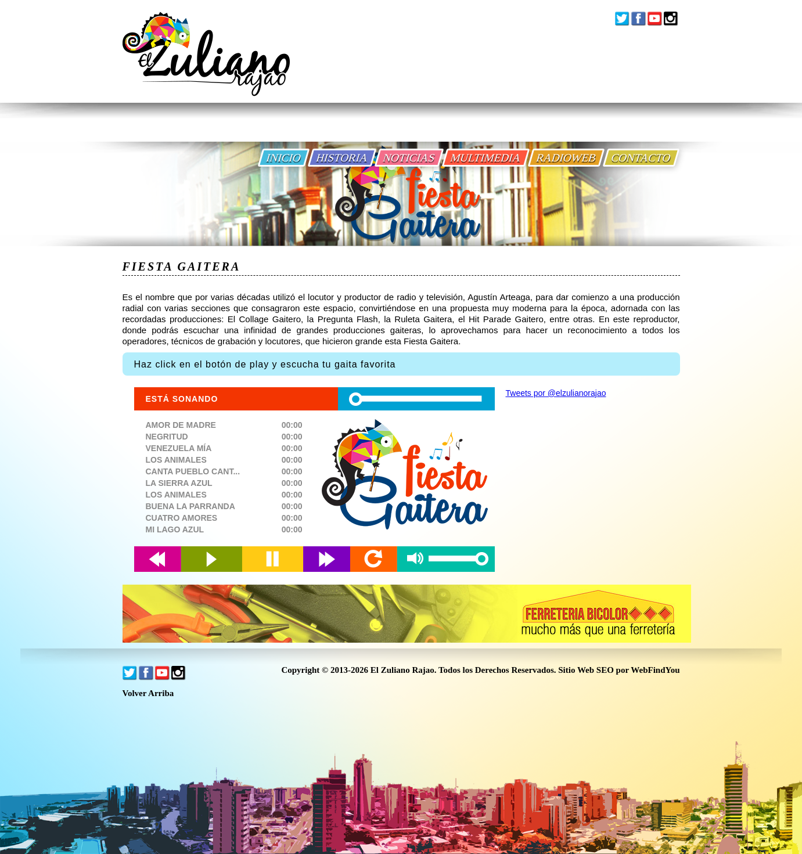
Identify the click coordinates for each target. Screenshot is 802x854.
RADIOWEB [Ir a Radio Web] (566, 158)
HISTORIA (342, 158)
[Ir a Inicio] (206, 63)
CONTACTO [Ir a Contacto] (641, 158)
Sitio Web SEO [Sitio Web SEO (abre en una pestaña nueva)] (586, 670)
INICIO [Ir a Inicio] (284, 158)
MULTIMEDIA (486, 158)
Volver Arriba (148, 693)
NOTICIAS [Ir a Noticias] (409, 158)
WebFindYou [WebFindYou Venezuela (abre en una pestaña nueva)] (655, 670)
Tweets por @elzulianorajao (556, 393)
